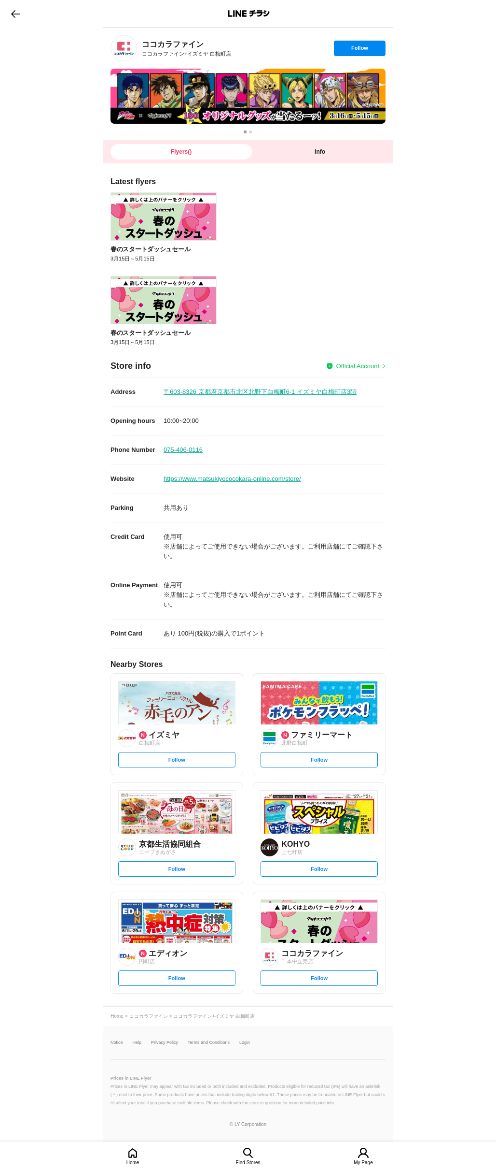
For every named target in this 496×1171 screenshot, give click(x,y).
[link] (123, 48)
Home (132, 1162)
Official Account (357, 366)
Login (244, 1043)
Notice (116, 1043)
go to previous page (15, 13)
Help (137, 1043)
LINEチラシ (248, 13)
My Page (363, 1162)
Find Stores (247, 1162)
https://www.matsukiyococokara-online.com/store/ (232, 478)
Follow (359, 50)
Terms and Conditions (209, 1043)
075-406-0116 (183, 449)
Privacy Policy (164, 1043)
